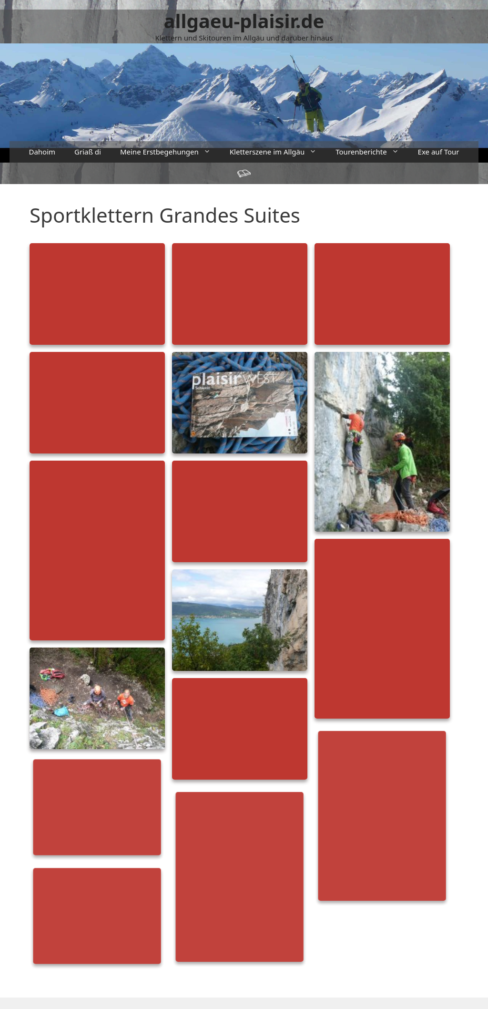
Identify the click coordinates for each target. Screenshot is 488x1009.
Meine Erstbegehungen (170, 152)
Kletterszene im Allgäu (278, 152)
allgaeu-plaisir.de (244, 21)
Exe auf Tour (438, 151)
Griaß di (87, 151)
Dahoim (42, 151)
